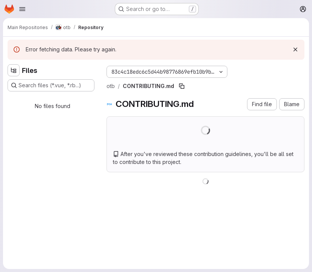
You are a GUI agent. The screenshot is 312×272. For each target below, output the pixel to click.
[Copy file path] (182, 86)
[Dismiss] (295, 49)
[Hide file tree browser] (14, 70)
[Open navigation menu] (22, 9)
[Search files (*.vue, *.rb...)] (51, 85)
